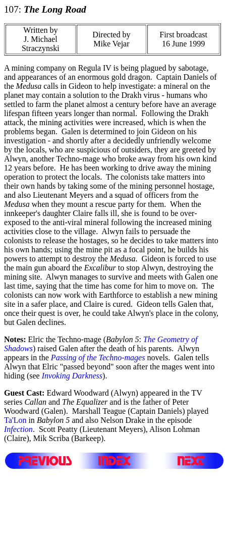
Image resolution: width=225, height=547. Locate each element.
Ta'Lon (15, 420)
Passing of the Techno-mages (98, 357)
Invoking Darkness (72, 375)
